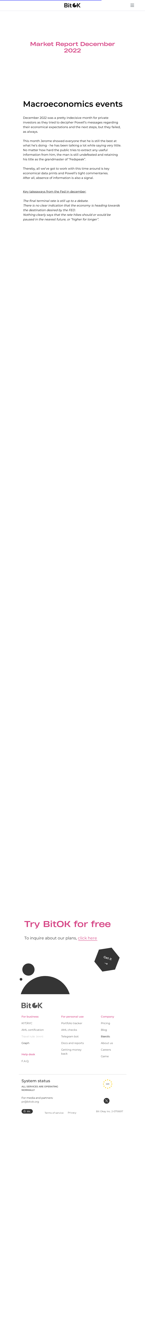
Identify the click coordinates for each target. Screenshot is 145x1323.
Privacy (72, 1112)
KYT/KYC (26, 1023)
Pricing (105, 1023)
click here (87, 938)
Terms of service (54, 1112)
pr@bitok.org (30, 1101)
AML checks (69, 1029)
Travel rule (28, 1036)
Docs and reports (72, 1043)
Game (105, 1056)
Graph (25, 1043)
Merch (105, 1036)
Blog (104, 1029)
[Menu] (132, 9)
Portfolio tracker (71, 1023)
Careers (106, 1049)
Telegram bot (70, 1036)
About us (107, 1043)
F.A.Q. (25, 1061)
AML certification (32, 1029)
